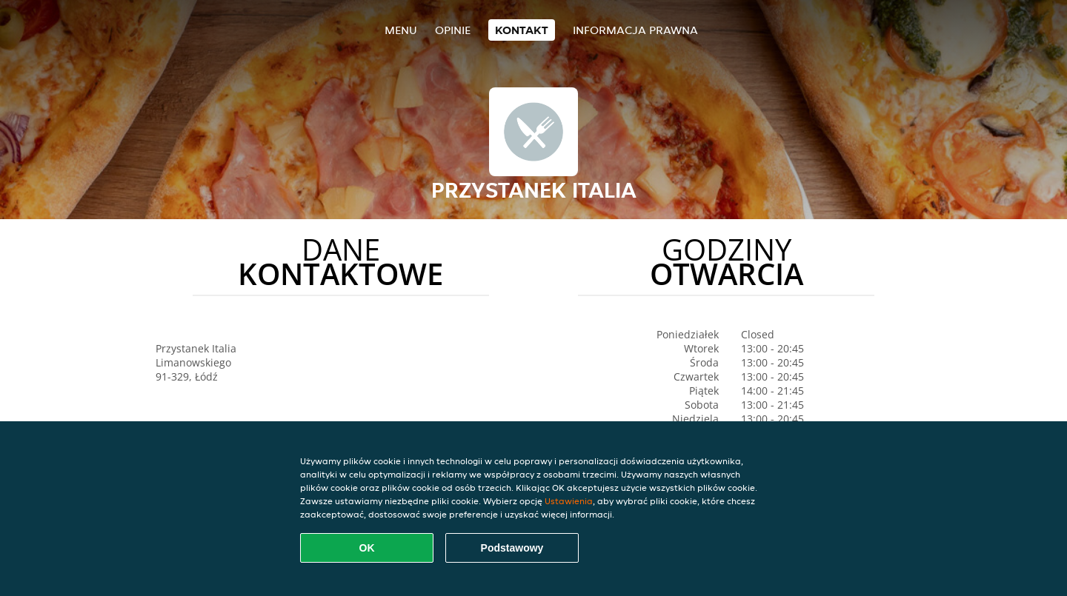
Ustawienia (569, 500)
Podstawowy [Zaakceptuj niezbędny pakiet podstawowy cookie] (512, 548)
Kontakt (521, 30)
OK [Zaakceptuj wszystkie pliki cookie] (367, 548)
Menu (401, 30)
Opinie (453, 30)
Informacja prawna (635, 30)
